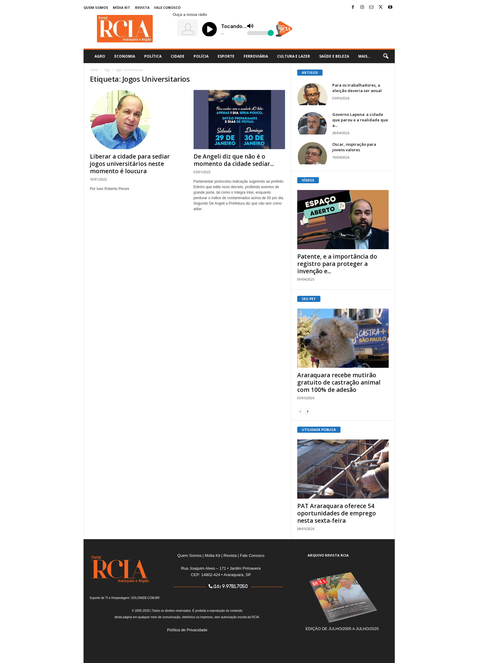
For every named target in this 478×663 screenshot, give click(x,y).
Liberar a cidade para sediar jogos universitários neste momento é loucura (130, 163)
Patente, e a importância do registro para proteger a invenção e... (337, 264)
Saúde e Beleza (334, 56)
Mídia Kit (121, 7)
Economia (124, 56)
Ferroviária (256, 56)
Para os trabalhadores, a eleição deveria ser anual (357, 87)
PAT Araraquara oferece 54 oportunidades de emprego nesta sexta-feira (336, 513)
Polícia (201, 56)
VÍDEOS (308, 180)
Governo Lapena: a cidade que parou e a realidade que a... (360, 120)
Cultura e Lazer (293, 56)
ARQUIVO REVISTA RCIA (328, 555)
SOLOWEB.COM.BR (145, 598)
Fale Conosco (167, 7)
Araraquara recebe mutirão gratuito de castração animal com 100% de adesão (338, 382)
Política (153, 56)
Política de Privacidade (187, 630)
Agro (100, 56)
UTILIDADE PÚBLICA (319, 429)
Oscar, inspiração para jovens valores (354, 147)
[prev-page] (300, 411)
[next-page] (308, 411)
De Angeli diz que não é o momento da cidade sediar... (234, 160)
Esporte (226, 56)
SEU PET (309, 298)
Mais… (364, 56)
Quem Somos (96, 7)
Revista (142, 7)
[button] (385, 56)
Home (94, 70)
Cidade (177, 56)
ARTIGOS (310, 72)
